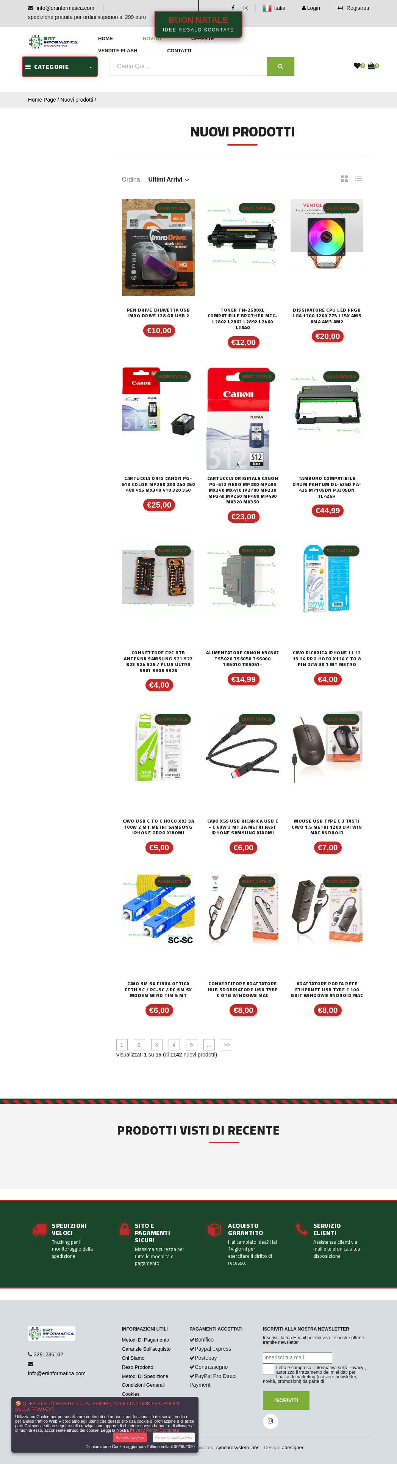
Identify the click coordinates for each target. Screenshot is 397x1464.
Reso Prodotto (137, 1367)
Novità (152, 38)
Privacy (356, 1367)
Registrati (353, 8)
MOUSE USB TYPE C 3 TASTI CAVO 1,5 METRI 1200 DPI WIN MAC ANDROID (327, 827)
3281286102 (48, 1354)
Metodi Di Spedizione (145, 1376)
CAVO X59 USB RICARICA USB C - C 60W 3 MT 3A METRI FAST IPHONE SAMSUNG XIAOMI (242, 827)
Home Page (42, 100)
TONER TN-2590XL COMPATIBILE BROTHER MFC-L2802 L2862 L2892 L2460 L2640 (243, 319)
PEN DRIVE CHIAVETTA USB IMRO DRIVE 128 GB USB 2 (158, 313)
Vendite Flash (117, 50)
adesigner (292, 1447)
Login (311, 8)
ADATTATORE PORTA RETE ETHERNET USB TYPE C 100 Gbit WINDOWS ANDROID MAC (327, 989)
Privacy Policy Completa (154, 1430)
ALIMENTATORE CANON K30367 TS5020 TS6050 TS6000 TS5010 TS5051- (242, 659)
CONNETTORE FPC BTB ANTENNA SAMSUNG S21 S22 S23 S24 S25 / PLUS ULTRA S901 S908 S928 (158, 661)
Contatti (179, 50)
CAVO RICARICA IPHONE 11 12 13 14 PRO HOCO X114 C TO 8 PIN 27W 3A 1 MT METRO (327, 659)
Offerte (202, 38)
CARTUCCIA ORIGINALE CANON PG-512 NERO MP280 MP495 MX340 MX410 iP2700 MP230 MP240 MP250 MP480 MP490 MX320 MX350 (242, 490)
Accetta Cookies (130, 1437)
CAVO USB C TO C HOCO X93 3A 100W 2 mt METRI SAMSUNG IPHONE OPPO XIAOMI (158, 827)
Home (105, 38)
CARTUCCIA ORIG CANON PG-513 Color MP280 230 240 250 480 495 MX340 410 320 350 (158, 484)
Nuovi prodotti (77, 100)
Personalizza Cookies (173, 1437)
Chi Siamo (133, 1358)
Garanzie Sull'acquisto (146, 1349)
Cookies (130, 1394)
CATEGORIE (47, 66)
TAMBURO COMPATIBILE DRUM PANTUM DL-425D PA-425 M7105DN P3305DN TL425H (326, 487)
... (209, 1045)
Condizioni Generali (143, 1385)
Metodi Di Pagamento (145, 1340)
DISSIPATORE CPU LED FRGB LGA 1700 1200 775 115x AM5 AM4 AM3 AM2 (326, 316)
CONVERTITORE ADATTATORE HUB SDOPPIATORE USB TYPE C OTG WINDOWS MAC (243, 989)
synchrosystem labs (237, 1447)
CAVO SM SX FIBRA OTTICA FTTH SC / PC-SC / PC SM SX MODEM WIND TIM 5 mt (158, 989)
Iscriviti (286, 1400)
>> (226, 1045)
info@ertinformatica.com (65, 8)
